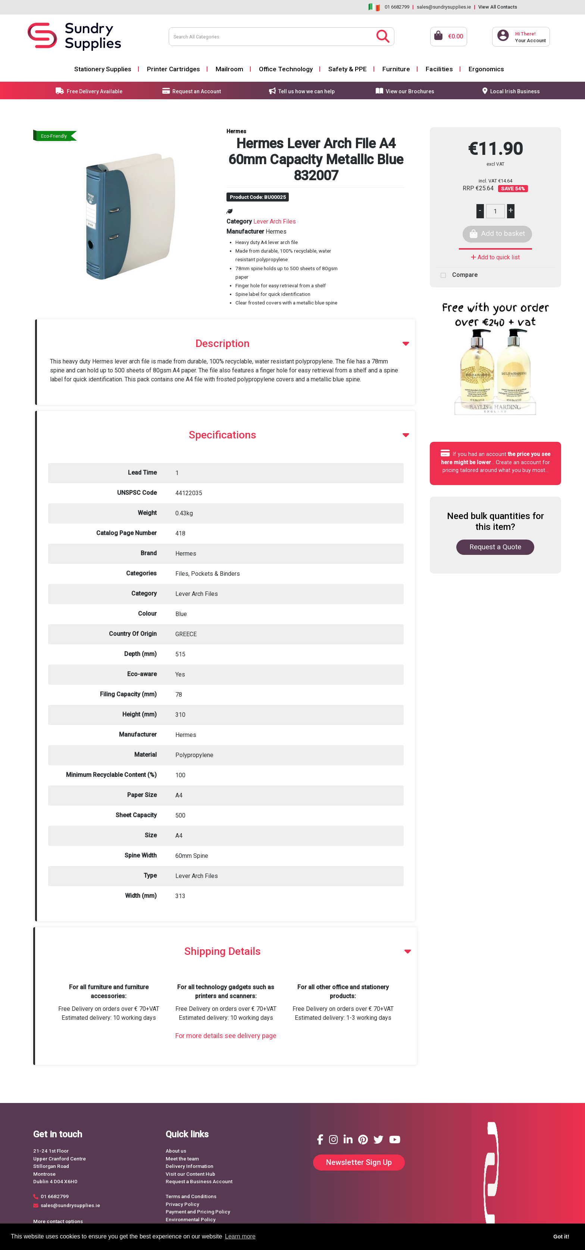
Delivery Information (189, 1166)
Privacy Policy (182, 1204)
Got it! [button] (561, 1237)
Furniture (396, 69)
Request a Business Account (199, 1181)
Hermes (236, 131)
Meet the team (182, 1159)
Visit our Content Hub (190, 1174)
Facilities (439, 69)
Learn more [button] (240, 1236)
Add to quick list (495, 257)
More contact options (58, 1221)
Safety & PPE (347, 69)
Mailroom (229, 69)
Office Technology (286, 69)
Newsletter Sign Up (359, 1162)
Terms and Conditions (191, 1196)
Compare (457, 275)
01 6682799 (397, 7)
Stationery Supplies (102, 69)
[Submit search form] (383, 35)
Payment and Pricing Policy (198, 1212)
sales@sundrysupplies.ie (444, 7)
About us (176, 1151)
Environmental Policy (191, 1219)
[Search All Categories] (281, 36)
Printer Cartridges (173, 69)
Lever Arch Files (274, 221)
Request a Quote (495, 547)
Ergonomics (486, 69)
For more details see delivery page (225, 1036)
